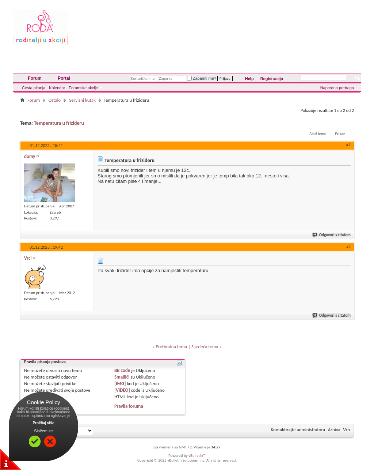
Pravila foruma (128, 406)
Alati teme (317, 133)
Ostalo (54, 100)
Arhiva (334, 429)
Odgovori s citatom (332, 235)
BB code (122, 370)
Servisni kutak (82, 100)
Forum (34, 78)
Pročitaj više (43, 423)
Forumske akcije (83, 88)
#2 (348, 246)
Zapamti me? (201, 78)
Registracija (271, 78)
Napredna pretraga (337, 88)
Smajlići (121, 377)
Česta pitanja (33, 88)
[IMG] (120, 383)
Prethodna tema (171, 346)
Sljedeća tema (204, 346)
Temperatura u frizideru (59, 123)
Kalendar (57, 88)
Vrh (346, 429)
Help (249, 78)
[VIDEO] (122, 390)
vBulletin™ (197, 455)
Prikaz (340, 133)
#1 (348, 144)
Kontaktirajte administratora (298, 429)
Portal (64, 78)
